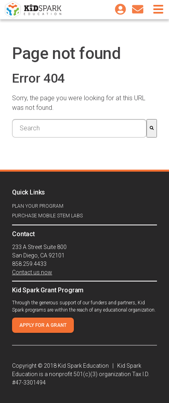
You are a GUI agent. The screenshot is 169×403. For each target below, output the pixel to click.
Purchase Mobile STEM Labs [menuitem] (47, 216)
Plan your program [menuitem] (37, 206)
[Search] (152, 128)
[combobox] (79, 128)
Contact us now (32, 272)
